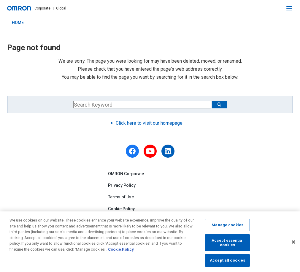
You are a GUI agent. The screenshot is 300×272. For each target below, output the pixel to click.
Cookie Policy (121, 208)
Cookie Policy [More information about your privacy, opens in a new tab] (121, 251)
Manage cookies (227, 227)
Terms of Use (121, 197)
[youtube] (150, 151)
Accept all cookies (227, 262)
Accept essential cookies (228, 244)
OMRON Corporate (126, 173)
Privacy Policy (122, 185)
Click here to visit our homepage (149, 123)
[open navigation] (289, 8)
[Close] (293, 244)
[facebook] (132, 151)
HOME (18, 22)
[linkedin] (167, 151)
